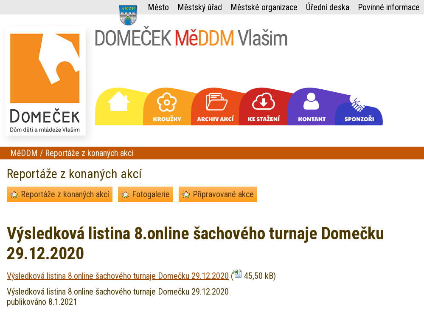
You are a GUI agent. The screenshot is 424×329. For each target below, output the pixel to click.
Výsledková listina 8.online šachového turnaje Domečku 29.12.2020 (118, 276)
